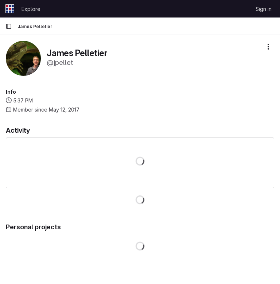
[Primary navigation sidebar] (9, 26)
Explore (31, 9)
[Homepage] (10, 9)
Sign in (264, 9)
